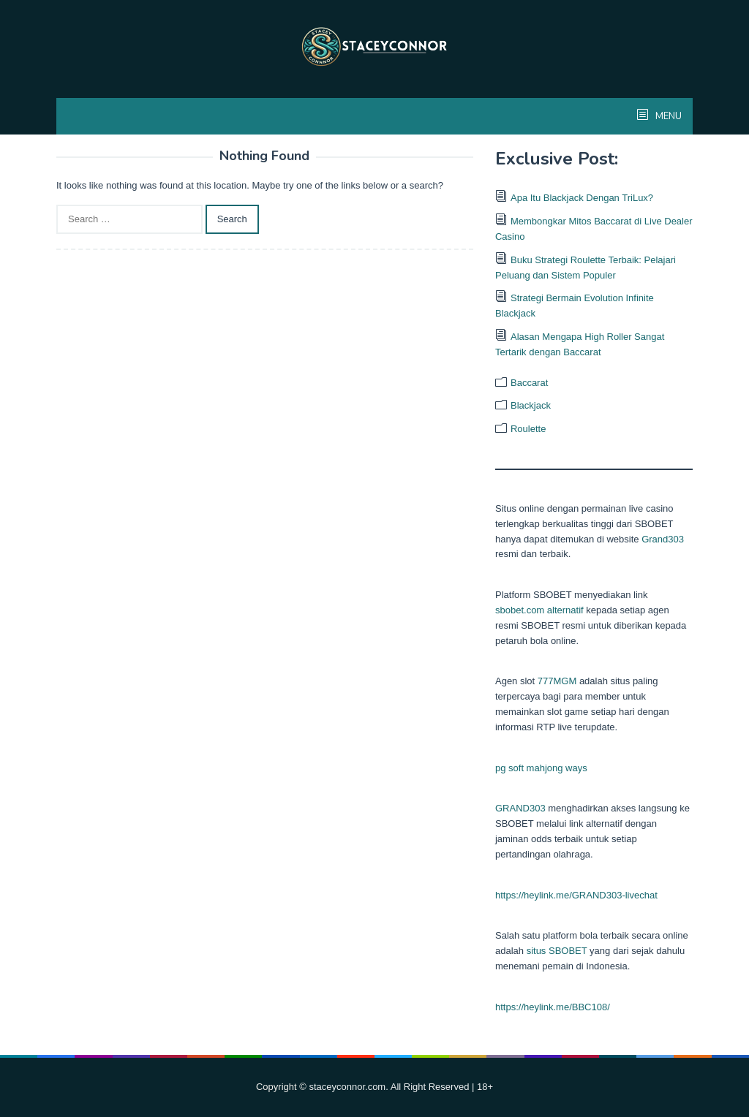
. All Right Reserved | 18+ (439, 1086)
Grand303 (662, 539)
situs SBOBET (557, 950)
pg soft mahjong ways (541, 767)
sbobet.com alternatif (539, 610)
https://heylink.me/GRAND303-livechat (576, 895)
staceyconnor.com (347, 1086)
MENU (667, 116)
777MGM (557, 680)
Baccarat (529, 382)
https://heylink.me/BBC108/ (552, 1006)
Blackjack (531, 405)
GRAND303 (520, 808)
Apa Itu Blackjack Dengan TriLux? (582, 197)
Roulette (528, 428)
